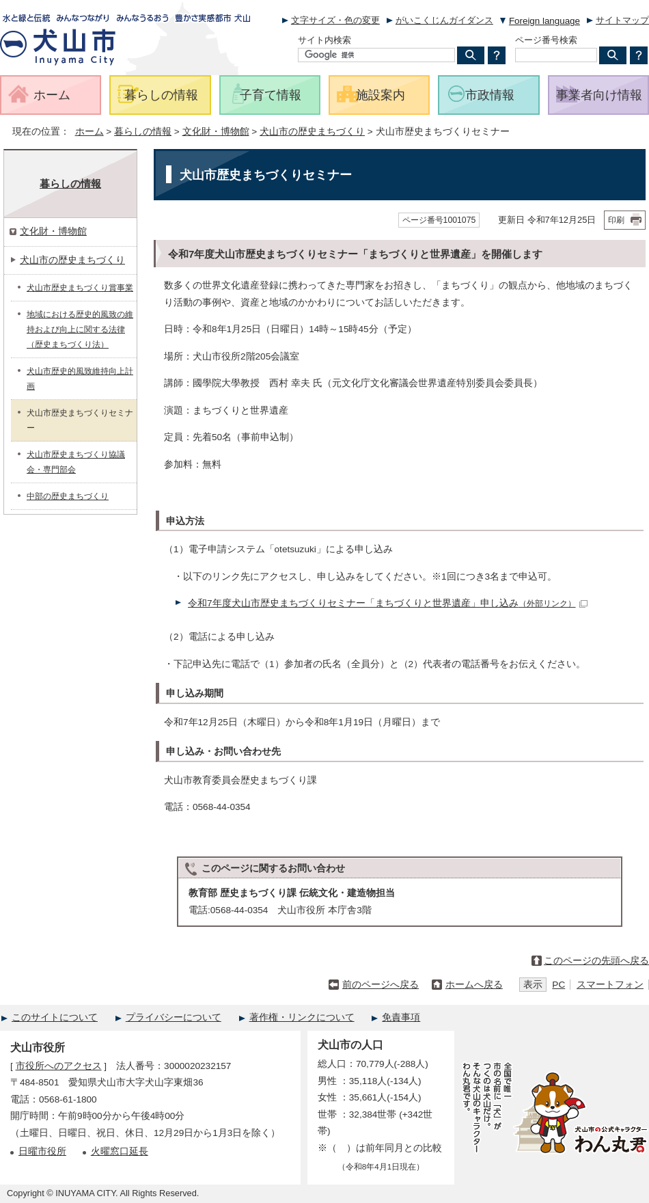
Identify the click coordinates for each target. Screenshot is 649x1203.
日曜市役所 (42, 1151)
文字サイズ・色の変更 (335, 20)
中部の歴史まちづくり (68, 496)
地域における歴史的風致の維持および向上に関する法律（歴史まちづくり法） (80, 329)
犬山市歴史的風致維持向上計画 (80, 378)
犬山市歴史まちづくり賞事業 (80, 288)
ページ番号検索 (546, 40)
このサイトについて (55, 1017)
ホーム (89, 131)
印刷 (616, 220)
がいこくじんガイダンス (444, 20)
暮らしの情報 (142, 131)
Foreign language (544, 21)
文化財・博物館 (215, 131)
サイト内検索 (324, 40)
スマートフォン (610, 984)
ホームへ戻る (474, 984)
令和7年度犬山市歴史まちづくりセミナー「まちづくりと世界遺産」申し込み (388, 603)
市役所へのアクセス (59, 1066)
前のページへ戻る (380, 984)
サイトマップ (622, 20)
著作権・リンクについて (302, 1017)
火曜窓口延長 (119, 1151)
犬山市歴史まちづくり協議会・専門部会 (76, 462)
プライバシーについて (173, 1017)
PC (558, 984)
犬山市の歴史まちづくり (312, 131)
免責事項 (401, 1017)
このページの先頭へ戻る (596, 961)
